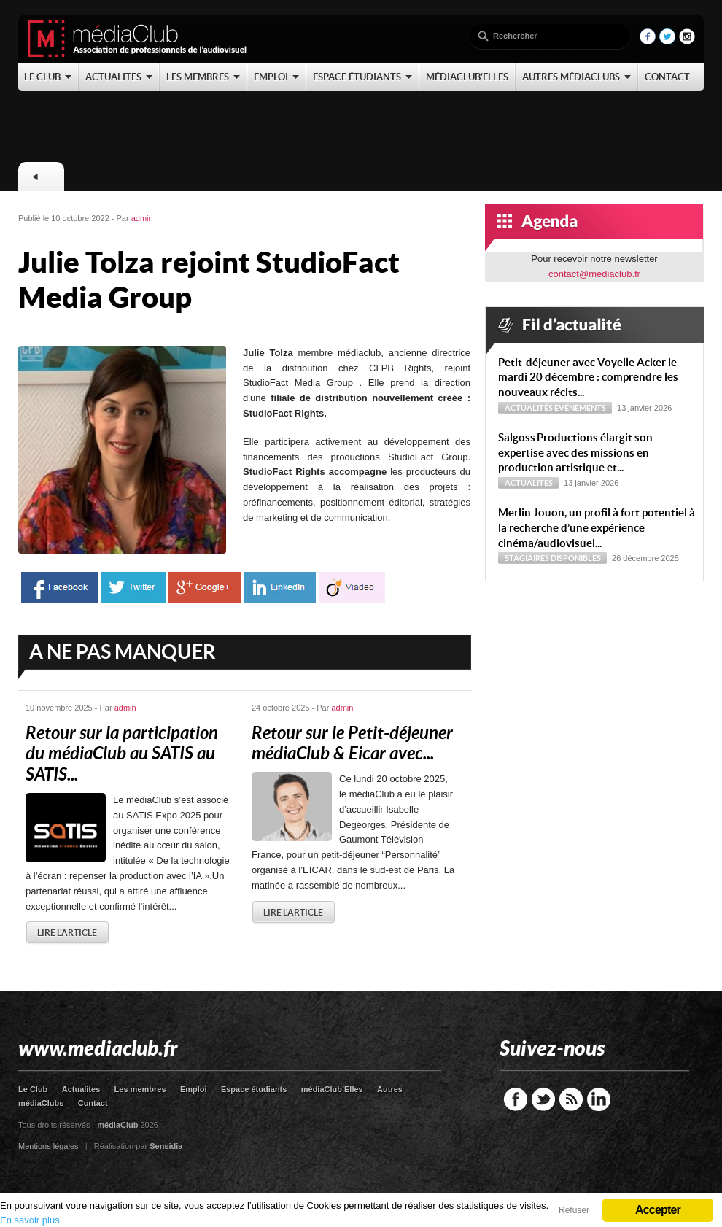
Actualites (81, 1089)
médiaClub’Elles (332, 1089)
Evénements (580, 407)
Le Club (32, 1089)
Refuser (574, 1210)
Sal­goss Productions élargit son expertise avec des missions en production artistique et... (575, 452)
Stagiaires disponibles (553, 558)
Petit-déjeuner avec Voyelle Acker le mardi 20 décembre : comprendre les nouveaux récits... (588, 377)
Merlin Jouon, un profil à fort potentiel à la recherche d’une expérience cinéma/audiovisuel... (596, 527)
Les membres (140, 1089)
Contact (93, 1103)
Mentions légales (48, 1146)
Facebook (515, 1099)
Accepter (657, 1210)
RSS (571, 1099)
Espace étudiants (254, 1089)
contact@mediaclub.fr (594, 273)
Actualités (529, 407)
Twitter (543, 1099)
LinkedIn (598, 1099)
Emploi (193, 1089)
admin (142, 218)
